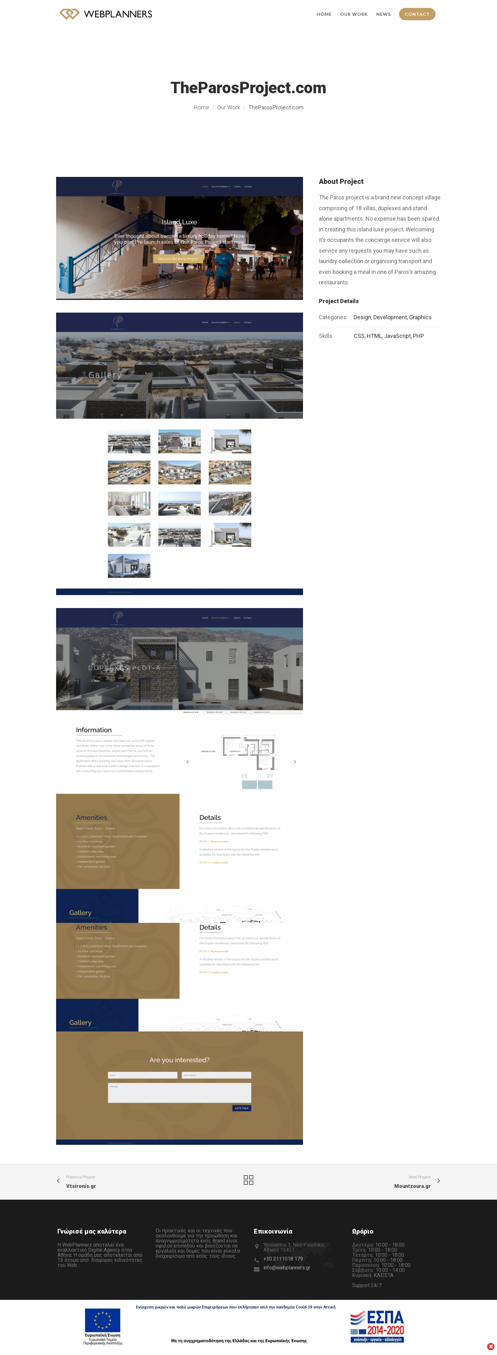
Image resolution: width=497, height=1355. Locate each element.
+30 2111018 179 (283, 1259)
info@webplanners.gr (286, 1268)
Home (201, 107)
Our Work (228, 107)
